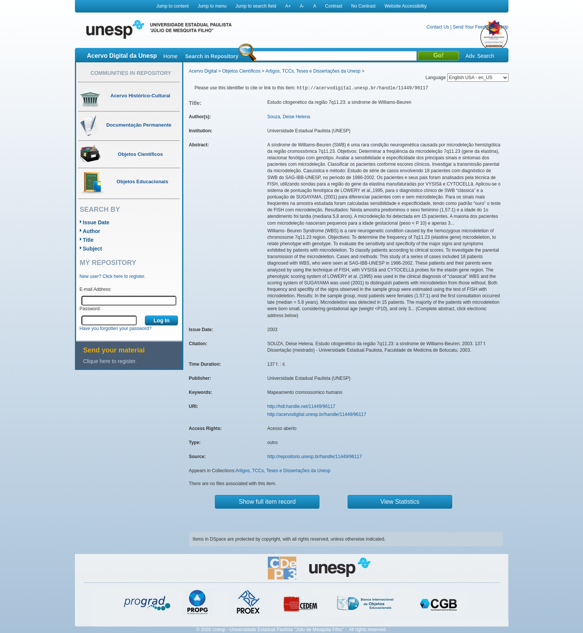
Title (88, 240)
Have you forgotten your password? (115, 328)
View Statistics (399, 501)
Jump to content (172, 6)
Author (91, 231)
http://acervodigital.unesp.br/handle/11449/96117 (316, 414)
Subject (92, 249)
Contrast (333, 6)
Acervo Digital (203, 71)
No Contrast (363, 6)
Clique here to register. (110, 361)
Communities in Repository (131, 73)
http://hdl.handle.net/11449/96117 (301, 406)
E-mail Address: (95, 289)
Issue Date (96, 222)
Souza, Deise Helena (288, 116)
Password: (90, 308)
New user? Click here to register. (112, 276)
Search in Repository (211, 56)
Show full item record (267, 501)
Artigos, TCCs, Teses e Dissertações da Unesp (313, 71)
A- (302, 6)
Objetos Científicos (241, 71)
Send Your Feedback (474, 27)
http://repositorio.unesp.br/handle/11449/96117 (314, 456)
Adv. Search (479, 56)
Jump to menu (212, 6)
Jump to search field (255, 6)
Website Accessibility (405, 6)
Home (171, 56)
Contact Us (437, 27)
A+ (288, 6)
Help (503, 27)
